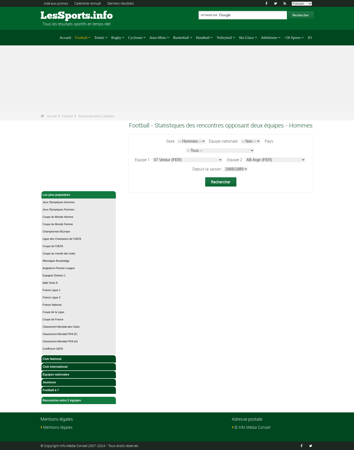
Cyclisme (135, 37)
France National (52, 304)
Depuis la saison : (208, 169)
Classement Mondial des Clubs (61, 326)
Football (81, 37)
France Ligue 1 (52, 290)
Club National (78, 359)
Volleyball (224, 37)
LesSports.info (58, 16)
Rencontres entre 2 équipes (96, 116)
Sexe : (171, 141)
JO (310, 37)
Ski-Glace (246, 37)
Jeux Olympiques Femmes (58, 209)
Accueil (65, 37)
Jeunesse (78, 382)
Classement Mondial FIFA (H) (60, 341)
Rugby (116, 37)
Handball (203, 37)
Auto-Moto (157, 37)
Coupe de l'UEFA (53, 246)
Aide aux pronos (56, 3)
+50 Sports (292, 37)
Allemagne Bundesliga (56, 260)
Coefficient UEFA (53, 348)
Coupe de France (53, 319)
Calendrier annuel (87, 3)
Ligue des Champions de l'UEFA (62, 238)
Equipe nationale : (224, 141)
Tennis (99, 37)
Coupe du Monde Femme (58, 224)
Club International (78, 366)
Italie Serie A (50, 282)
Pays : (270, 141)
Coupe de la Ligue (53, 312)
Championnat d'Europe (56, 231)
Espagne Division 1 (54, 275)
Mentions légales (57, 427)
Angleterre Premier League (59, 268)
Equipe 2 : (236, 159)
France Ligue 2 (52, 297)
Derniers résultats (120, 3)
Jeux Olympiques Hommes (59, 202)
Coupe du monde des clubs (59, 253)
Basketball (181, 37)
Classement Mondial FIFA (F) (60, 334)
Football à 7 (78, 390)
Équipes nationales (78, 374)
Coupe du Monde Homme (58, 216)
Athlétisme (269, 37)
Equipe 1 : (143, 159)
